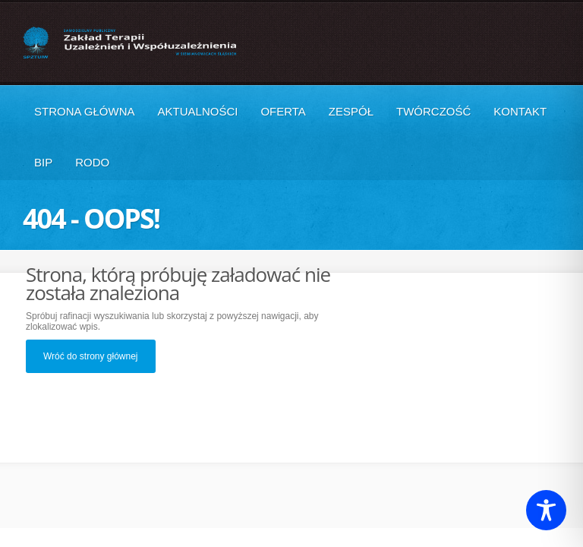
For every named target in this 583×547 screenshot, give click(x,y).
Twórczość (433, 111)
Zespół (351, 111)
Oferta (282, 111)
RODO (92, 162)
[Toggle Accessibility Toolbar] (546, 510)
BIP (43, 162)
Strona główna (84, 111)
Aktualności (198, 111)
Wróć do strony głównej (90, 356)
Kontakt (520, 111)
